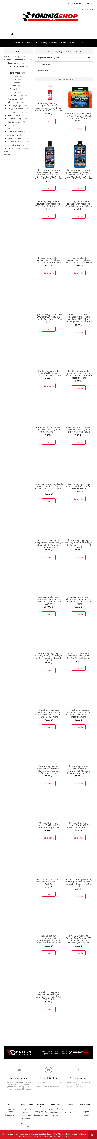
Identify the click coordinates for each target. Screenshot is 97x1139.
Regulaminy (26, 1109)
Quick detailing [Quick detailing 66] (16, 95)
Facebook (85, 1115)
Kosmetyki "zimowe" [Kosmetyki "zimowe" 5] (16, 145)
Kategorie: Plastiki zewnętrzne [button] (47, 57)
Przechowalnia (55, 1115)
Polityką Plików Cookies (60, 1134)
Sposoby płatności (41, 1115)
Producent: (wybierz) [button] (44, 64)
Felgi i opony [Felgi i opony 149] (12, 102)
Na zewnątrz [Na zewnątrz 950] (12, 63)
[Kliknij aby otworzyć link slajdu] (48, 1052)
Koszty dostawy (41, 1111)
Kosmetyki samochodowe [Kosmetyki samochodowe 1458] (15, 60)
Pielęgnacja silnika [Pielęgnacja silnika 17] (15, 112)
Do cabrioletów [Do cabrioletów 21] (13, 122)
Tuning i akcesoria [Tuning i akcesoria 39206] (12, 148)
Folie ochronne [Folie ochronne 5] (13, 115)
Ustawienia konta (55, 1112)
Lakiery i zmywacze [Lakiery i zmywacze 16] (15, 138)
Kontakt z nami (70, 1112)
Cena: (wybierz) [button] (42, 71)
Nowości (7, 151)
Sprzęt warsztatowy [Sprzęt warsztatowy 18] (15, 141)
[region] (48, 1052)
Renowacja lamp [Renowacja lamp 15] (14, 118)
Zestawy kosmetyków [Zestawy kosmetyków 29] (16, 132)
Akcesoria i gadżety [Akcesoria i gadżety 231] (15, 135)
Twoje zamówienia (56, 1109)
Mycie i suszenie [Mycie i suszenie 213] (17, 66)
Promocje (8, 154)
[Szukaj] (12, 34)
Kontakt (71, 1109)
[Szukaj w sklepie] (7, 34)
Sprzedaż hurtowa (11, 1115)
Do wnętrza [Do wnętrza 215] (12, 99)
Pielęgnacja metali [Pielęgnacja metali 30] (15, 109)
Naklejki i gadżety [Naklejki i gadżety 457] (11, 56)
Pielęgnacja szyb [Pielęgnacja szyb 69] (14, 105)
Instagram (85, 1111)
